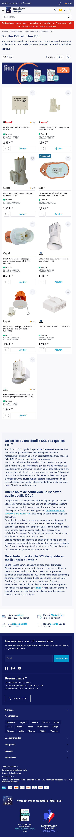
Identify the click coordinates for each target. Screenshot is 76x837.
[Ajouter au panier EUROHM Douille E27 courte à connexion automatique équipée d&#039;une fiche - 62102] (23, 415)
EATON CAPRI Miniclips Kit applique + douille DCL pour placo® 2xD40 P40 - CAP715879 (17, 261)
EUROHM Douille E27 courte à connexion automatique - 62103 (53, 260)
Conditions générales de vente (14, 770)
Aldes (30, 727)
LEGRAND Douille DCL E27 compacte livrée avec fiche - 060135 (54, 129)
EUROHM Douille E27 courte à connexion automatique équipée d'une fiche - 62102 (18, 396)
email (38, 587)
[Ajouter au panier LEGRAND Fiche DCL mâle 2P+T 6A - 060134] (23, 148)
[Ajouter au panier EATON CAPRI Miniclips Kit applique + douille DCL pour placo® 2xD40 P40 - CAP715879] (23, 282)
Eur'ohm (46, 722)
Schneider (11, 722)
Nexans (35, 722)
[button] (32, 122)
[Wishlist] (55, 10)
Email (9, 658)
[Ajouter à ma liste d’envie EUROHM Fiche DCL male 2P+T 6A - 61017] (68, 292)
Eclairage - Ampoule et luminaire (24, 31)
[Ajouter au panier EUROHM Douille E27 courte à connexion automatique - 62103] (58, 282)
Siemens (10, 731)
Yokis (21, 731)
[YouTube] (19, 668)
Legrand (23, 722)
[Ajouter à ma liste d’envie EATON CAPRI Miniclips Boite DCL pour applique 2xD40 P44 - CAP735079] (68, 158)
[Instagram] (13, 668)
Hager (56, 722)
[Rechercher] (69, 16)
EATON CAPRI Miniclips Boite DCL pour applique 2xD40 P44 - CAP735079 (53, 194)
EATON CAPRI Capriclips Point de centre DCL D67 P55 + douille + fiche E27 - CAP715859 (17, 329)
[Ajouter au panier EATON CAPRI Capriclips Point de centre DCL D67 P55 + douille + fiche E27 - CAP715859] (23, 349)
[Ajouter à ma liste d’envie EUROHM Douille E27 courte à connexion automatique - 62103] (68, 224)
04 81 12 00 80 (17, 698)
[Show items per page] (60, 57)
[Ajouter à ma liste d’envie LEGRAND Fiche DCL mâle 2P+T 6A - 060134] (32, 93)
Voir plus (6, 49)
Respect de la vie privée (11, 773)
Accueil (5, 31)
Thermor (31, 731)
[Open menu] (3, 9)
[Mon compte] (65, 10)
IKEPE (9, 727)
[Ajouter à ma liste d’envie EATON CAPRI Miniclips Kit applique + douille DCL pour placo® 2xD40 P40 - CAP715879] (32, 224)
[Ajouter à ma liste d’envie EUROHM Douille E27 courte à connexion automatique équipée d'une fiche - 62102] (32, 360)
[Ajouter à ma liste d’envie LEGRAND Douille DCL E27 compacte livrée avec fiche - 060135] (68, 93)
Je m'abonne (61, 658)
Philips (43, 731)
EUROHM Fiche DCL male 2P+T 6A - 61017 (54, 327)
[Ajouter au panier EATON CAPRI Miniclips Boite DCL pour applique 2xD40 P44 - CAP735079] (58, 214)
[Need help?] (59, 3)
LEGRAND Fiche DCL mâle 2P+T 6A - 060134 (16, 129)
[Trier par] (68, 57)
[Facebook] (6, 668)
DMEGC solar (42, 727)
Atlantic (20, 727)
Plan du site (7, 776)
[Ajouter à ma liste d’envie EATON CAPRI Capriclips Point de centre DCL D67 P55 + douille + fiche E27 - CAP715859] (32, 292)
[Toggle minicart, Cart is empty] (70, 10)
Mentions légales (9, 767)
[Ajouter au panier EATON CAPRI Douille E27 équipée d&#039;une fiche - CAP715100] (23, 214)
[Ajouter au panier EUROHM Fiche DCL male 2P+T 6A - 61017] (58, 349)
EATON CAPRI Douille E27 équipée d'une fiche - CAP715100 (18, 194)
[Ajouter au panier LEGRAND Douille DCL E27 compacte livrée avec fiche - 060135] (58, 148)
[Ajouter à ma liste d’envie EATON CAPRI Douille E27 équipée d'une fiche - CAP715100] (32, 158)
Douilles (44, 31)
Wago (55, 727)
